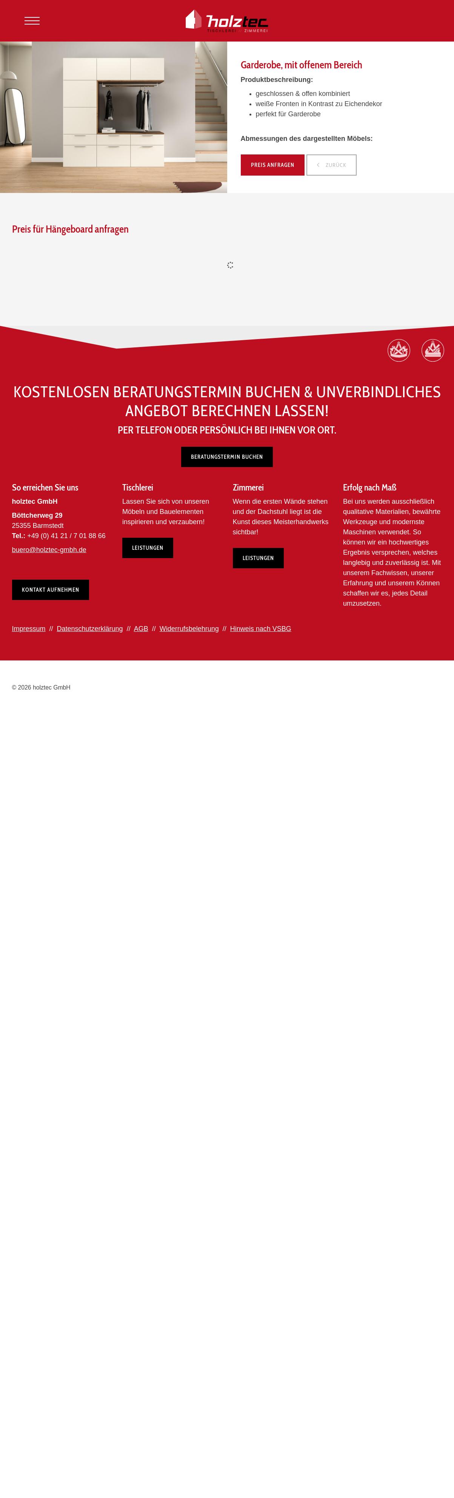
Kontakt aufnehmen (50, 590)
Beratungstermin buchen (227, 457)
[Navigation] (32, 20)
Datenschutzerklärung (90, 629)
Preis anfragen (272, 165)
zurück (335, 165)
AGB (141, 629)
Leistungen (147, 548)
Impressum (29, 629)
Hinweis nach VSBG (260, 629)
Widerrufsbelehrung (189, 629)
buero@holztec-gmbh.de (49, 550)
